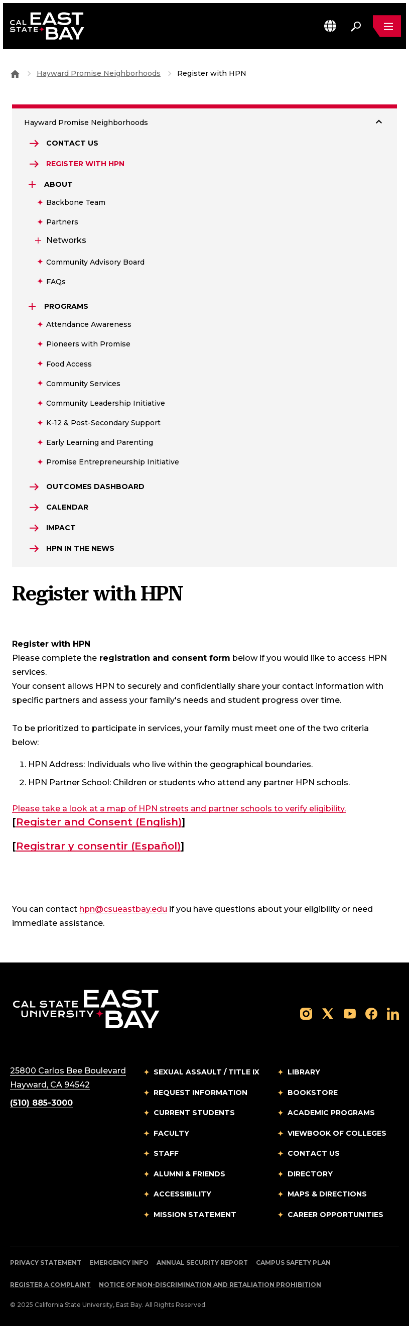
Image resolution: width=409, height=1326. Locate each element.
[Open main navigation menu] (387, 26)
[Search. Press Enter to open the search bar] (356, 26)
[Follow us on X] (328, 1013)
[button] (330, 26)
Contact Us (314, 1153)
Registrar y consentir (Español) (98, 846)
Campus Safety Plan (293, 1262)
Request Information (200, 1092)
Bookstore (313, 1092)
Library (304, 1071)
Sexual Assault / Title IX (206, 1071)
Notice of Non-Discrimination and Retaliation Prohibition (210, 1284)
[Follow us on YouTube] (350, 1013)
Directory (310, 1173)
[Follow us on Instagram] (306, 1013)
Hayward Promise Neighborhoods (99, 73)
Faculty (171, 1133)
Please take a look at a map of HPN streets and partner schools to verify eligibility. (179, 808)
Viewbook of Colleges (337, 1133)
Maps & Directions (327, 1193)
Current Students (194, 1112)
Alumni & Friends (189, 1173)
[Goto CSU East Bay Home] (15, 73)
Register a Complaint (50, 1284)
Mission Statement (195, 1214)
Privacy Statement (45, 1262)
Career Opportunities (335, 1214)
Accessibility (182, 1193)
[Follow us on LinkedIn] (393, 1013)
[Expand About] (33, 184)
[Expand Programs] (33, 306)
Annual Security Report (202, 1262)
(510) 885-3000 (41, 1103)
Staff (166, 1153)
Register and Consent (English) (99, 822)
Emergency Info (119, 1262)
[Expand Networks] (37, 240)
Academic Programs (331, 1112)
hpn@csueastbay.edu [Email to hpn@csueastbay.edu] (123, 909)
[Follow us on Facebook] (371, 1013)
